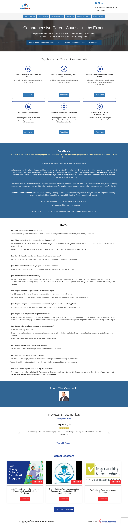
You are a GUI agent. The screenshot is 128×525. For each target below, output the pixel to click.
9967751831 (101, 11)
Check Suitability (30, 16)
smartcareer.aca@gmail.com (107, 7)
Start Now (28, 95)
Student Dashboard (83, 16)
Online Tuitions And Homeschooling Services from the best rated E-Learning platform (64, 491)
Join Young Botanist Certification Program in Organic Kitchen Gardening (24, 491)
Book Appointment (57, 16)
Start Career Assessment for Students (44, 43)
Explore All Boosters (64, 509)
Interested (38, 482)
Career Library (43, 16)
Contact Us (70, 16)
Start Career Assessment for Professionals (82, 43)
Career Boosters (98, 16)
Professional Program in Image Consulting (103, 491)
